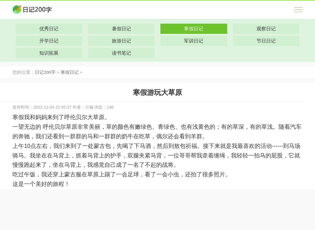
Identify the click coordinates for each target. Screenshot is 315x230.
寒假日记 (70, 72)
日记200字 (45, 72)
